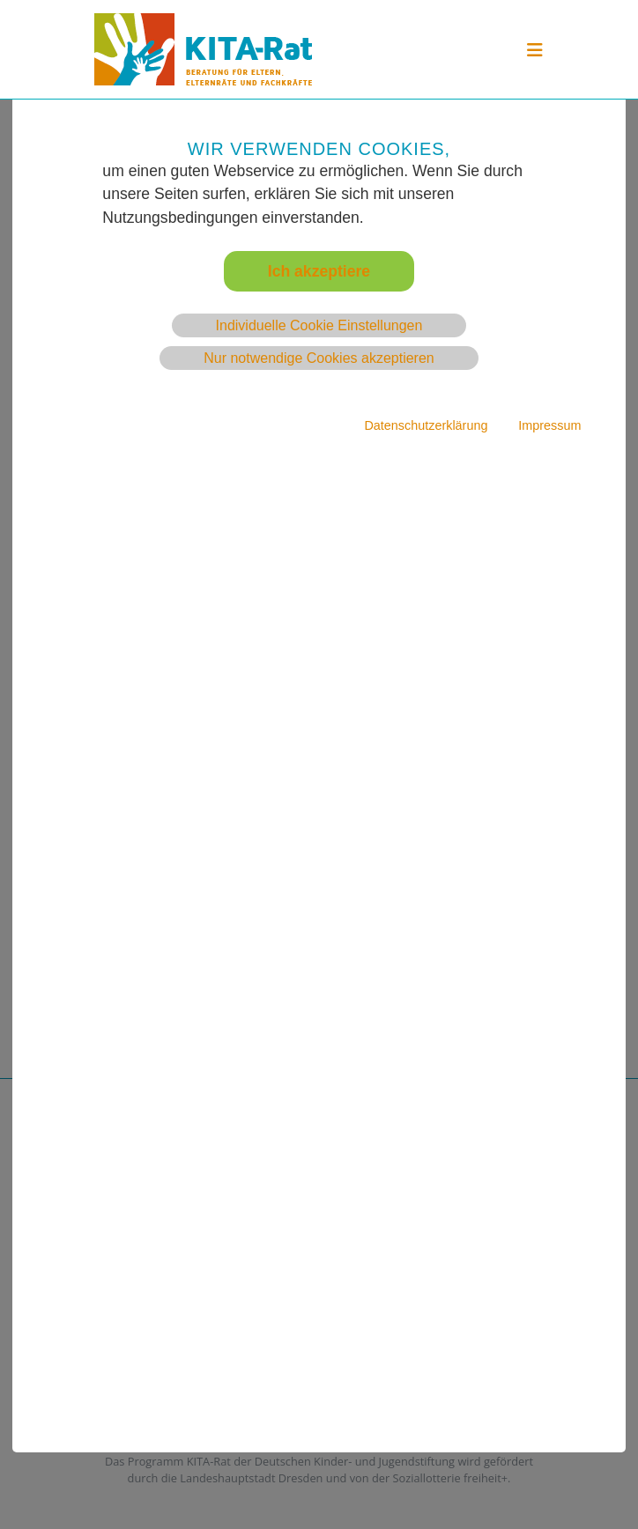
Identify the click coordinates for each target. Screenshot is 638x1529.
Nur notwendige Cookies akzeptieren (319, 358)
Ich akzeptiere (319, 271)
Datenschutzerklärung (425, 425)
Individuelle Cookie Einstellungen (319, 325)
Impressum (549, 425)
